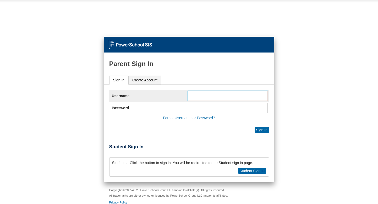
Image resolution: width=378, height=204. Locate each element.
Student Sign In (252, 171)
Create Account (144, 80)
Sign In (119, 80)
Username (121, 96)
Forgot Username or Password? (189, 118)
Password (120, 108)
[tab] (119, 80)
